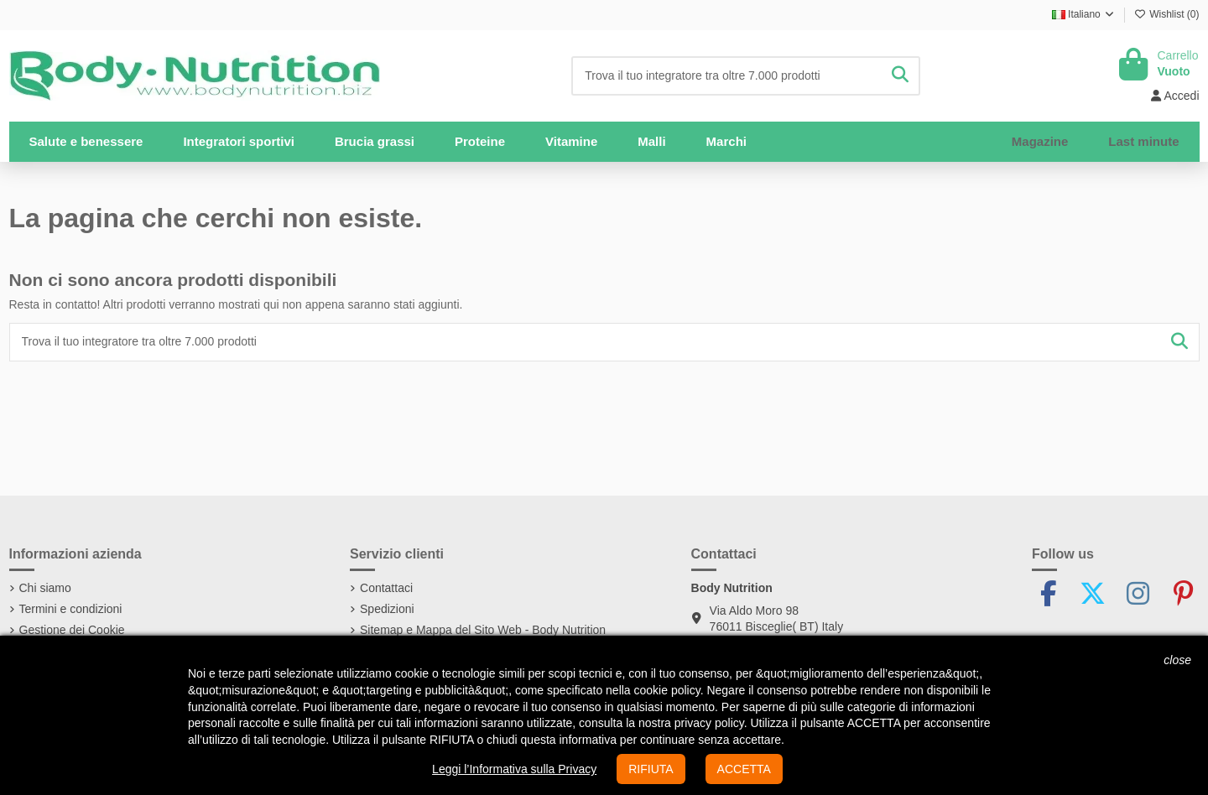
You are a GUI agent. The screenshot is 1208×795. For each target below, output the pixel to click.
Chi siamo (45, 588)
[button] (239, 142)
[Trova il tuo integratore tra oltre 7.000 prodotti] (900, 76)
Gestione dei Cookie (72, 630)
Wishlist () (1167, 14)
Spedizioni (387, 609)
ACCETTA (744, 769)
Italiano (1084, 14)
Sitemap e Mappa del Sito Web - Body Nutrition (483, 630)
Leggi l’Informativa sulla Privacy (514, 769)
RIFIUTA (650, 769)
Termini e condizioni (70, 609)
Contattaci (386, 588)
